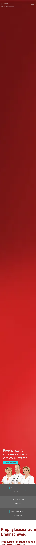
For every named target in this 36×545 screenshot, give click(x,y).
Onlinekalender (18, 491)
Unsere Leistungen (11, 462)
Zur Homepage (18, 515)
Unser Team (18, 503)
